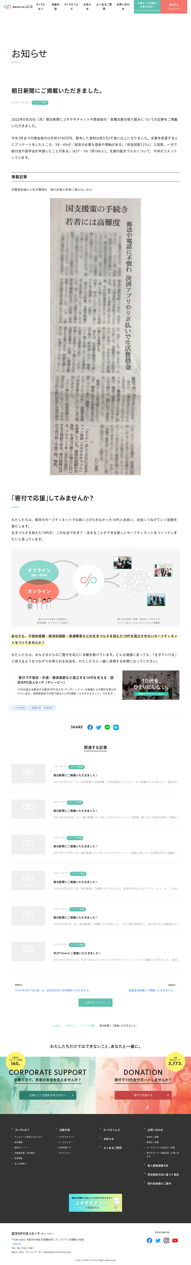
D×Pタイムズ (77, 11)
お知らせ (93, 11)
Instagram (166, 1232)
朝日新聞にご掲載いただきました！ (85, 774)
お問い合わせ (127, 11)
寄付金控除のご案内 (159, 1176)
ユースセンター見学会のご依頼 (161, 1146)
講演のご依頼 (153, 1140)
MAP (17, 1235)
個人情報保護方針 (158, 1162)
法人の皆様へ (20, 1162)
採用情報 (18, 1156)
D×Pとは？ (47, 11)
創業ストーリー (21, 1146)
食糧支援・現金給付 (43, 707)
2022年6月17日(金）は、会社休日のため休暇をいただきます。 (53, 990)
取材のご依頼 (153, 1135)
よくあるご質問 (109, 11)
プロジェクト (64, 1151)
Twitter (158, 1232)
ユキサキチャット (66, 1135)
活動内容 (62, 11)
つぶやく (98, 727)
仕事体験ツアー (65, 1146)
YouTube (175, 1232)
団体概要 (18, 1140)
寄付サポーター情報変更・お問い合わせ (162, 1153)
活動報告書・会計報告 (24, 1151)
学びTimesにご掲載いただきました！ (87, 952)
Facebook (149, 1232)
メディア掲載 (40, 102)
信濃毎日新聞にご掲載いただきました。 (152, 990)
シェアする (90, 727)
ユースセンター (65, 1140)
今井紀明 (20, 707)
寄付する (178, 9)
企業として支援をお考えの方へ (151, 9)
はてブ (116, 727)
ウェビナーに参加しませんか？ (28, 1135)
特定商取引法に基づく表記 (163, 1169)
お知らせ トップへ (95, 1002)
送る (107, 727)
